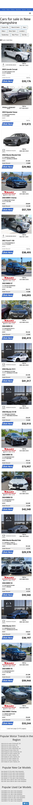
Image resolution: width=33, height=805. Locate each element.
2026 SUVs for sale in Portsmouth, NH (11, 743)
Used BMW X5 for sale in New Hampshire (11, 792)
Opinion (29, 9)
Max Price (15, 35)
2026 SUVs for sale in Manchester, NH (11, 748)
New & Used (15, 27)
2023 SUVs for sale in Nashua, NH (10, 760)
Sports (24, 9)
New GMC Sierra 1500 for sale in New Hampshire (13, 779)
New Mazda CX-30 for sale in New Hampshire (12, 776)
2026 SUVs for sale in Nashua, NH (10, 747)
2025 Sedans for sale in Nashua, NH (10, 756)
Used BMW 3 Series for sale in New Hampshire (13, 796)
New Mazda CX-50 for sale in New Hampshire (12, 773)
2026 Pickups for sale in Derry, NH (10, 750)
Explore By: (5, 27)
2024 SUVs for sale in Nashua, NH (10, 758)
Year (25, 27)
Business (18, 9)
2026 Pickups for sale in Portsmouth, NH (11, 752)
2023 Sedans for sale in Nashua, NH (10, 761)
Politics (13, 9)
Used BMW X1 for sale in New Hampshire (11, 794)
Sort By (24, 35)
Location (22, 31)
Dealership (5, 35)
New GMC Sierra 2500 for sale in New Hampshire (13, 781)
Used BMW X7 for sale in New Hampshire (11, 801)
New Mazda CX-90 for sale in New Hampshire (12, 774)
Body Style (12, 31)
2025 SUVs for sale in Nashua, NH (10, 755)
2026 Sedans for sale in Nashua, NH (10, 753)
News (8, 9)
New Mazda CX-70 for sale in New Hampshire (12, 778)
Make (4, 31)
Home (3, 9)
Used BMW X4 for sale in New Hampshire (11, 799)
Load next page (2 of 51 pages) (16, 728)
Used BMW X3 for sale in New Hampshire (11, 791)
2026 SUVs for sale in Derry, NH (9, 745)
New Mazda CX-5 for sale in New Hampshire (12, 771)
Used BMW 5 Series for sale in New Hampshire (13, 797)
